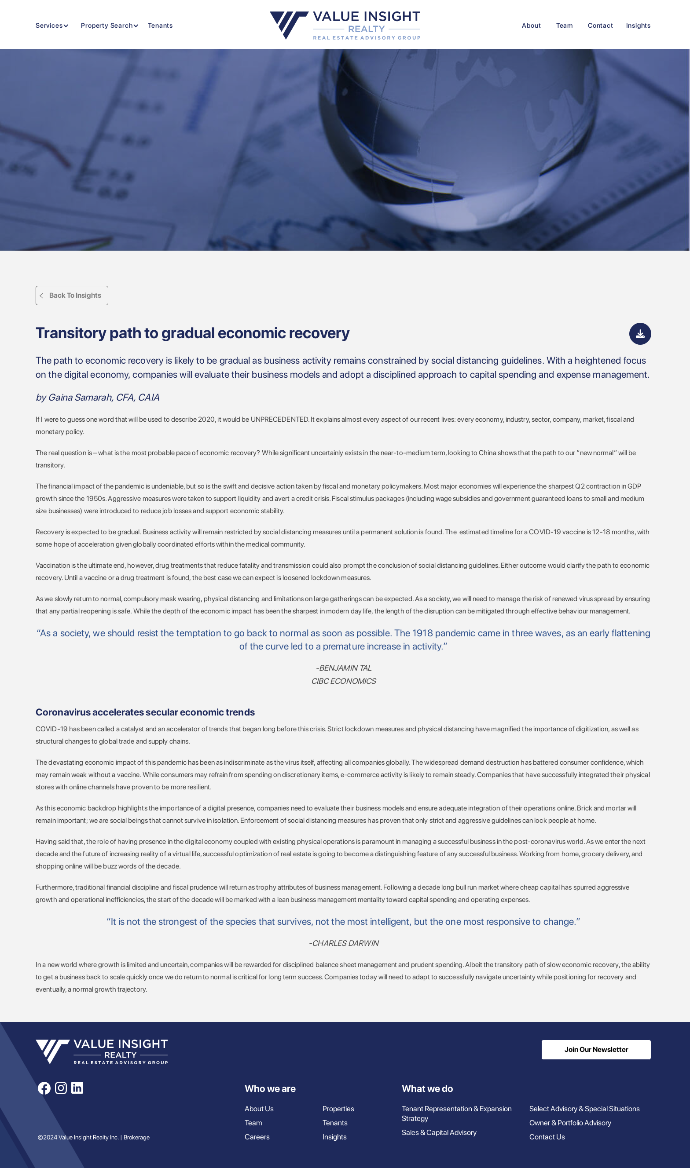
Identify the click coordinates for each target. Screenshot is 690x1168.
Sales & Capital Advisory (439, 1132)
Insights (638, 25)
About (531, 25)
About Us (259, 1108)
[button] (50, 26)
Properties (338, 1108)
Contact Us (547, 1136)
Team (564, 25)
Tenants (160, 25)
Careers (257, 1136)
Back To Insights (75, 295)
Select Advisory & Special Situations (584, 1108)
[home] (345, 25)
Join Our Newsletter (596, 1049)
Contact (600, 25)
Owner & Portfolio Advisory (570, 1122)
